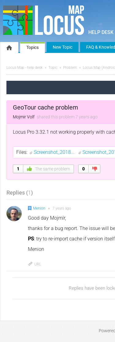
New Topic (62, 47)
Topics (32, 47)
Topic (52, 67)
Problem (70, 67)
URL (34, 264)
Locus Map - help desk (24, 67)
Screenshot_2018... (55, 152)
